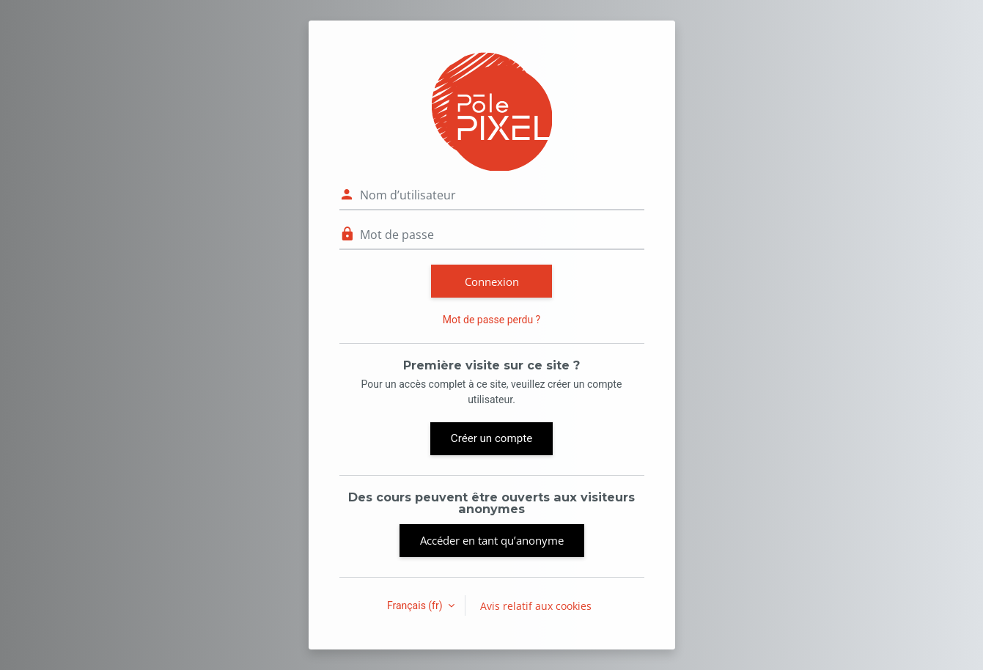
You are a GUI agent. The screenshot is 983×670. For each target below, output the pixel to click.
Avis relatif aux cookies (536, 606)
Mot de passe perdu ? (491, 319)
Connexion (492, 281)
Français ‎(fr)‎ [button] (416, 605)
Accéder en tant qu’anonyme (492, 540)
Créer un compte (491, 438)
